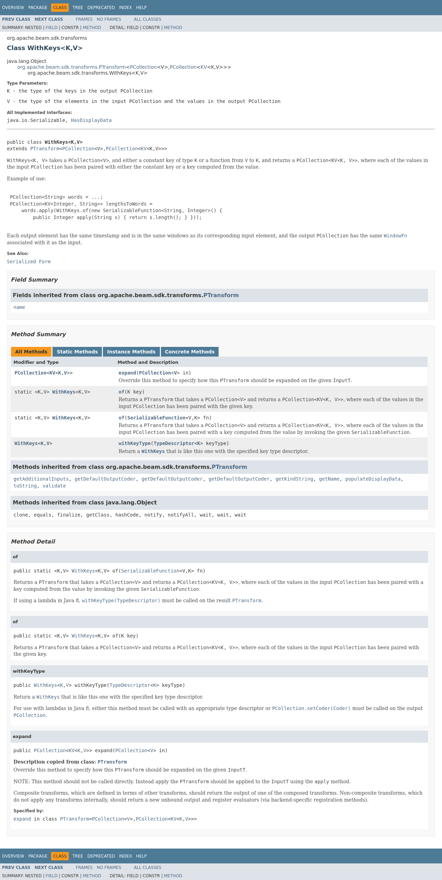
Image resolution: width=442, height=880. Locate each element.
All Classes (147, 19)
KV (204, 67)
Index (125, 7)
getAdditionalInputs (41, 479)
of (122, 392)
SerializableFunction (156, 417)
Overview (13, 7)
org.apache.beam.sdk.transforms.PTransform (71, 67)
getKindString (295, 479)
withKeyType (135, 443)
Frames (84, 19)
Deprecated (101, 7)
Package (37, 7)
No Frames (109, 19)
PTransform (44, 148)
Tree (78, 7)
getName (329, 479)
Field (51, 27)
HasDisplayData (91, 120)
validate (54, 486)
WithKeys (64, 392)
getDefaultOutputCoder (105, 479)
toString (25, 486)
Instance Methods (131, 351)
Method (92, 27)
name (19, 307)
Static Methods (77, 351)
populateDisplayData (373, 479)
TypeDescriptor (174, 443)
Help (141, 7)
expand (127, 373)
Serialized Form (28, 261)
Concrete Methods (190, 351)
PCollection (143, 67)
